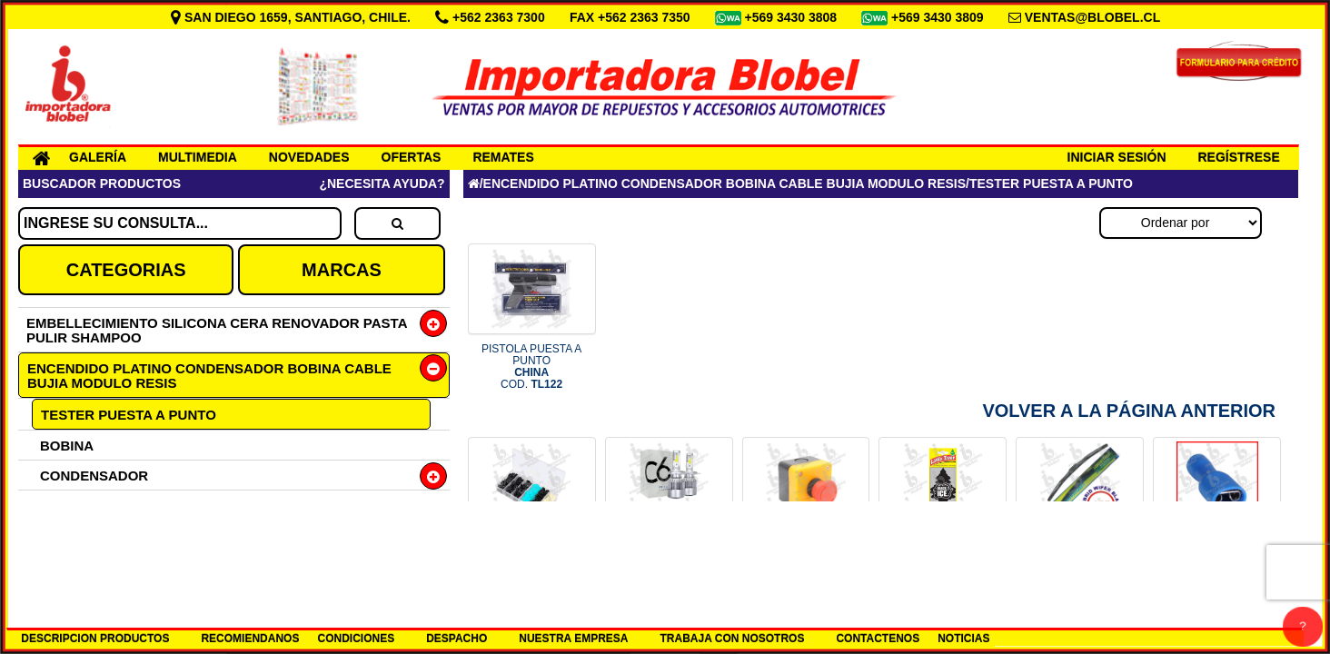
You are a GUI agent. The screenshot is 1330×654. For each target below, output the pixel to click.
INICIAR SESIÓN (1116, 157)
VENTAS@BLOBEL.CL (1093, 17)
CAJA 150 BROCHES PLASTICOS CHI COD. (531, 560)
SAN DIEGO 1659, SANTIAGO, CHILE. (292, 17)
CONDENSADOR (94, 475)
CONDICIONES (355, 638)
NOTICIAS (963, 638)
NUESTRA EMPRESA (573, 638)
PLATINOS (74, 505)
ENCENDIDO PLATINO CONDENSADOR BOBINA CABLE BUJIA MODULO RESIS (209, 376)
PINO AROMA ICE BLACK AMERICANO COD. (943, 560)
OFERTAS (412, 157)
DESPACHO (456, 638)
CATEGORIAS (126, 270)
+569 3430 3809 (939, 17)
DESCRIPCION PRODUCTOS (95, 638)
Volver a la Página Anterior (1128, 411)
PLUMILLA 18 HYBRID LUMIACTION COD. (1080, 560)
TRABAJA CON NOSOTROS (732, 638)
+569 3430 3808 (793, 17)
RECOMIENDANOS (250, 638)
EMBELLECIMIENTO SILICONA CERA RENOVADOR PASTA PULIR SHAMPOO (216, 330)
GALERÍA (97, 157)
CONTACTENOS (877, 638)
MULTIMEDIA (197, 157)
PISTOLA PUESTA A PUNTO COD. (531, 366)
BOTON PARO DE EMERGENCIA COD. (806, 560)
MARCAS (342, 270)
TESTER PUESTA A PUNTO (128, 414)
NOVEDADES (309, 157)
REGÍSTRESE (1239, 157)
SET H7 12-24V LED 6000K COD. (669, 560)
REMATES (502, 157)
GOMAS (66, 565)
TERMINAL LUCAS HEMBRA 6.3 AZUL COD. (1217, 560)
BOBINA (67, 445)
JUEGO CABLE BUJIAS (116, 535)
